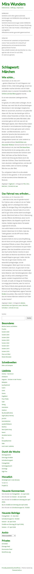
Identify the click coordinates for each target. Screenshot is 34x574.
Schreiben (5, 308)
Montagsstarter (6, 455)
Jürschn (4, 418)
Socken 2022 (5, 343)
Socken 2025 (5, 335)
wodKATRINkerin (7, 424)
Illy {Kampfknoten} (7, 413)
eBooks (23, 303)
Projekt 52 (5, 485)
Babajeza (4, 382)
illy (2, 505)
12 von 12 (5, 483)
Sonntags (4, 468)
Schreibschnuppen (7, 460)
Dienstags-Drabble (7, 457)
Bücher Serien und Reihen (9, 326)
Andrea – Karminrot (7, 374)
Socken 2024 (5, 337)
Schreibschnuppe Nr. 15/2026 (21, 507)
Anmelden (5, 544)
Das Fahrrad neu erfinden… (16, 193)
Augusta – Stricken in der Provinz (11, 379)
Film (24, 184)
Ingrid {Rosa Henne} (8, 415)
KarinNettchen (6, 421)
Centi (3, 390)
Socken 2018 (5, 351)
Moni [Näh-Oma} (7, 429)
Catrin (3, 388)
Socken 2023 (5, 340)
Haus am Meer (6, 354)
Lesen (20, 305)
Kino (28, 184)
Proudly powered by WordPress (11, 568)
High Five (4, 471)
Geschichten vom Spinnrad (10, 305)
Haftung (13, 8)
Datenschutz (5, 8)
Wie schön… (8, 77)
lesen (10, 303)
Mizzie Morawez (6, 357)
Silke (3, 443)
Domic (4, 393)
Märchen (4, 186)
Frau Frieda (5, 399)
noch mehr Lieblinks (8, 446)
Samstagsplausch (7, 466)
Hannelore (5, 407)
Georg (3, 404)
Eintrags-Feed (6, 546)
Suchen (4, 314)
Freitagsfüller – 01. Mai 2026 (10, 516)
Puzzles (4, 329)
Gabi (3, 402)
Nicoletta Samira (7, 435)
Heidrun (4, 410)
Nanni (3, 432)
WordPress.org (6, 552)
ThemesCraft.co (16, 570)
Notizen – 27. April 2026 (9, 527)
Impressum (20, 8)
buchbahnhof (6, 385)
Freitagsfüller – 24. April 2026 (20, 494)
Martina (4, 427)
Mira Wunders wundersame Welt (17, 4)
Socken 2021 (5, 346)
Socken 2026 (5, 332)
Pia (3, 438)
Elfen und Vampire (7, 365)
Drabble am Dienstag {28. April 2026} (17, 505)
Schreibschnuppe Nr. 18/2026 (10, 519)
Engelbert (5, 396)
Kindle (4, 294)
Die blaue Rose (25, 147)
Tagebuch (11, 184)
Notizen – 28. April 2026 (19, 497)
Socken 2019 (5, 348)
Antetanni (5, 377)
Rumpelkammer (6, 441)
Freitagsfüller (6, 463)
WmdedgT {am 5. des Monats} (11, 480)
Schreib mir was (13, 186)
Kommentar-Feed (7, 549)
